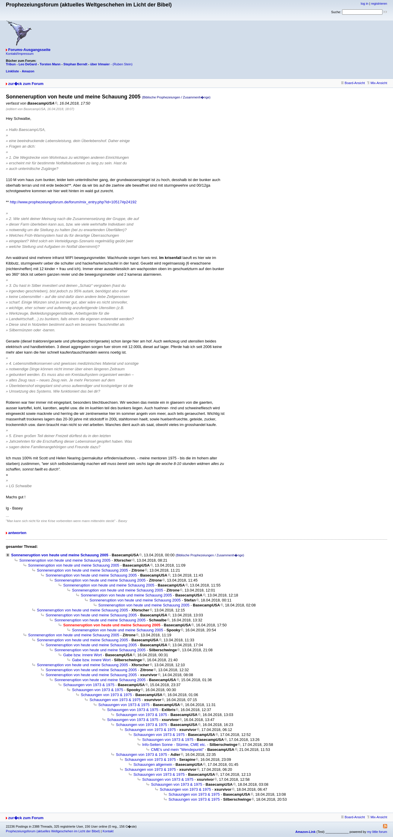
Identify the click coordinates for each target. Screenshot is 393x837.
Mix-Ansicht (377, 83)
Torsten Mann (50, 64)
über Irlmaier (100, 64)
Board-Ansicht (353, 83)
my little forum (377, 831)
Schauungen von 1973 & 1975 (88, 685)
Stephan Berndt (75, 64)
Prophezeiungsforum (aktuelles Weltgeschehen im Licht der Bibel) (53, 831)
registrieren (379, 3)
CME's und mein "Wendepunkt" (177, 749)
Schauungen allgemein (152, 764)
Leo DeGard (27, 64)
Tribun (11, 64)
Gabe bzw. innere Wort (82, 655)
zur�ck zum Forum (26, 83)
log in (364, 3)
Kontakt (107, 831)
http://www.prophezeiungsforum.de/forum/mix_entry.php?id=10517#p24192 (73, 202)
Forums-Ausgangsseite (29, 49)
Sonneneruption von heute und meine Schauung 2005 (59, 555)
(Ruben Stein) (123, 64)
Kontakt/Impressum (20, 53)
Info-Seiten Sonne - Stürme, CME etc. (174, 744)
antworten (17, 533)
